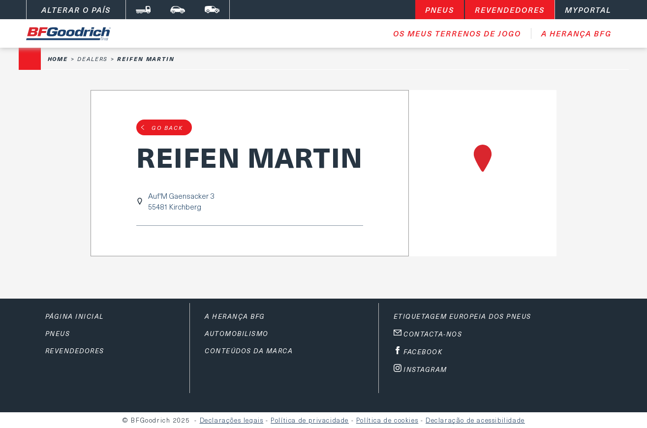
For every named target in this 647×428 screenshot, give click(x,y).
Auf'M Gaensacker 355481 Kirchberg (181, 201)
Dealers (92, 59)
